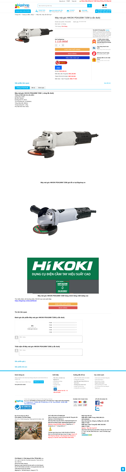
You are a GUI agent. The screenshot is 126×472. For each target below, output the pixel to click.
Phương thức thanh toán (80, 384)
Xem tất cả (107, 83)
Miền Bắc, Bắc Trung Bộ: (65, 73)
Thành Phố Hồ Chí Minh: (65, 76)
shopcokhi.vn (61, 426)
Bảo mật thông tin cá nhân (101, 384)
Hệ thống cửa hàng (57, 381)
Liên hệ (55, 386)
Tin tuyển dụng (56, 384)
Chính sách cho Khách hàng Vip (102, 377)
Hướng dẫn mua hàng (79, 379)
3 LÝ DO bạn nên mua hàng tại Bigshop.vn (102, 387)
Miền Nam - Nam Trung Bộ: (66, 78)
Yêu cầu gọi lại (72, 58)
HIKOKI (107, 30)
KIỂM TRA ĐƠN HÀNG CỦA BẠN (81, 377)
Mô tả (33, 87)
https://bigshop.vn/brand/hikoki (26, 301)
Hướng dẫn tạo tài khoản (79, 388)
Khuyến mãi (56, 383)
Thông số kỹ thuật (22, 87)
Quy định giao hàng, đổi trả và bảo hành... (81, 382)
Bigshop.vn (69, 424)
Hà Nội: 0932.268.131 (104, 12)
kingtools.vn (51, 426)
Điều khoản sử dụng (99, 381)
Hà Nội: (60, 71)
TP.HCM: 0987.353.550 (104, 10)
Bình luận (41, 87)
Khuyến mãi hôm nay (79, 386)
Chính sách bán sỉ (99, 379)
